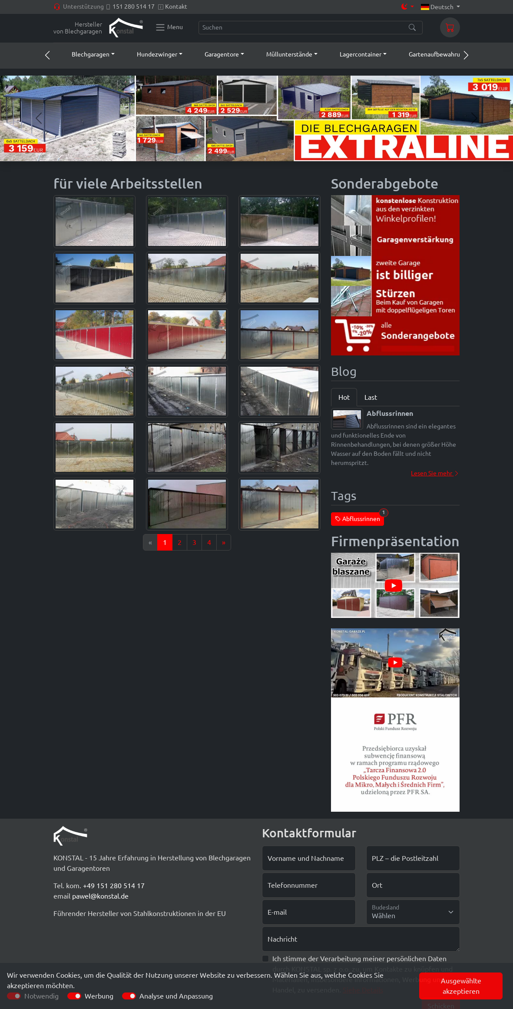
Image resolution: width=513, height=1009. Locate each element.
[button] (85, 54)
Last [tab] (370, 397)
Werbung (99, 996)
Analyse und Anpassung (176, 996)
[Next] (223, 542)
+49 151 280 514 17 (114, 886)
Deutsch (438, 6)
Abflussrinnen (359, 517)
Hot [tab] (344, 397)
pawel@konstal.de (100, 896)
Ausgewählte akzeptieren (461, 986)
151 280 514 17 (134, 6)
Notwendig (41, 996)
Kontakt (176, 6)
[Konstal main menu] (169, 27)
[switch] (74, 995)
